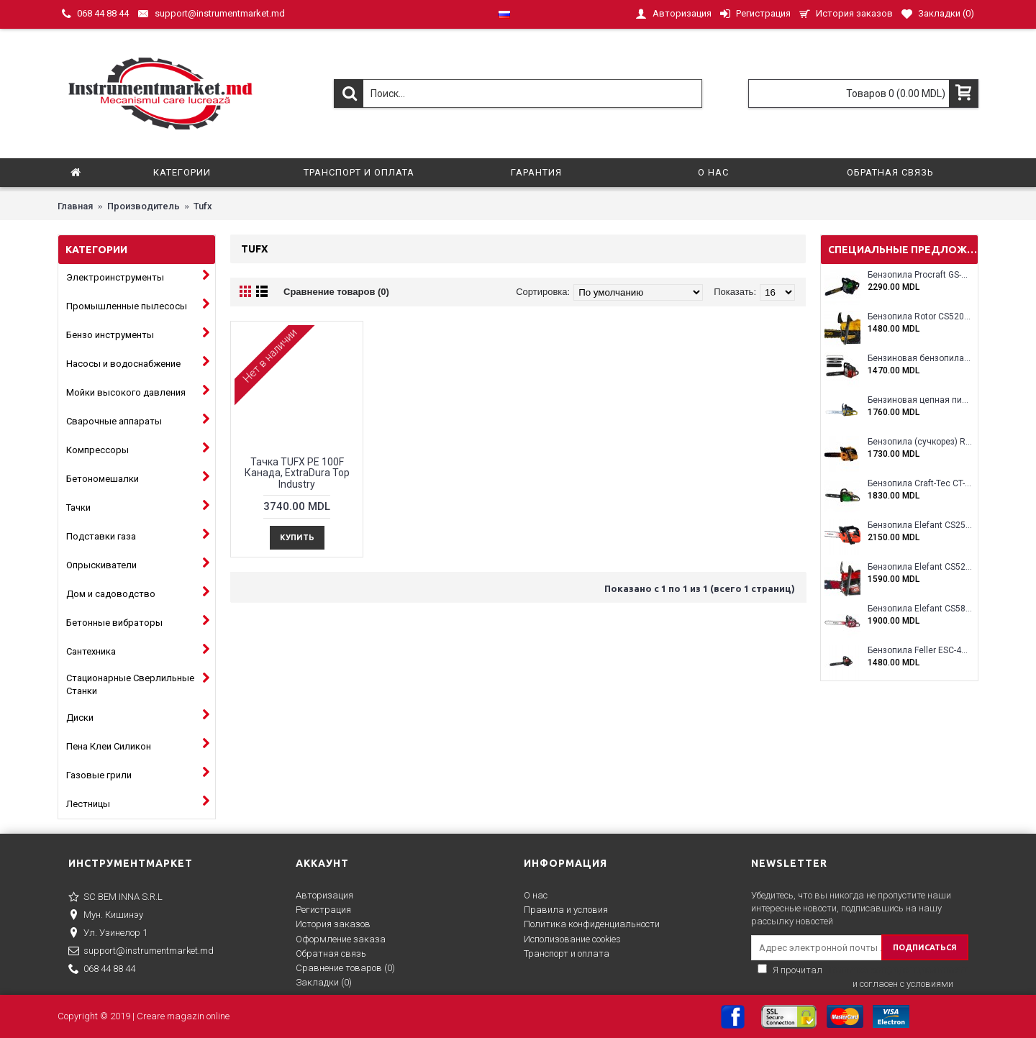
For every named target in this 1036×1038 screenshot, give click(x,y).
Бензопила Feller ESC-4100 (920, 650)
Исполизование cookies (572, 939)
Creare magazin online (183, 1016)
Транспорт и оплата (566, 953)
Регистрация (323, 909)
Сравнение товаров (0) (336, 291)
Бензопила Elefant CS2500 (920, 525)
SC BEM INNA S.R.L (115, 897)
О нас (535, 895)
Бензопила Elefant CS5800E (920, 609)
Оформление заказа (341, 939)
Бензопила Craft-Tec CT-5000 (920, 483)
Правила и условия (566, 909)
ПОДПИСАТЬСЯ (925, 947)
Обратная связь (331, 953)
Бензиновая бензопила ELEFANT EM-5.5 (920, 358)
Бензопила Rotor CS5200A (920, 317)
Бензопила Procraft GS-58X (920, 275)
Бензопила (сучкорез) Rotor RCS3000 (920, 442)
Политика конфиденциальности (592, 924)
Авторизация (324, 895)
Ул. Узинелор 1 (107, 933)
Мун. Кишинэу (105, 915)
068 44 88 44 (101, 969)
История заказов (333, 924)
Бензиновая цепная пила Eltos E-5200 (920, 400)
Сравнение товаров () (345, 967)
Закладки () (324, 982)
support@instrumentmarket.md (141, 951)
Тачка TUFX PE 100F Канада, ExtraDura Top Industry (297, 473)
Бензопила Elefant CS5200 (920, 567)
